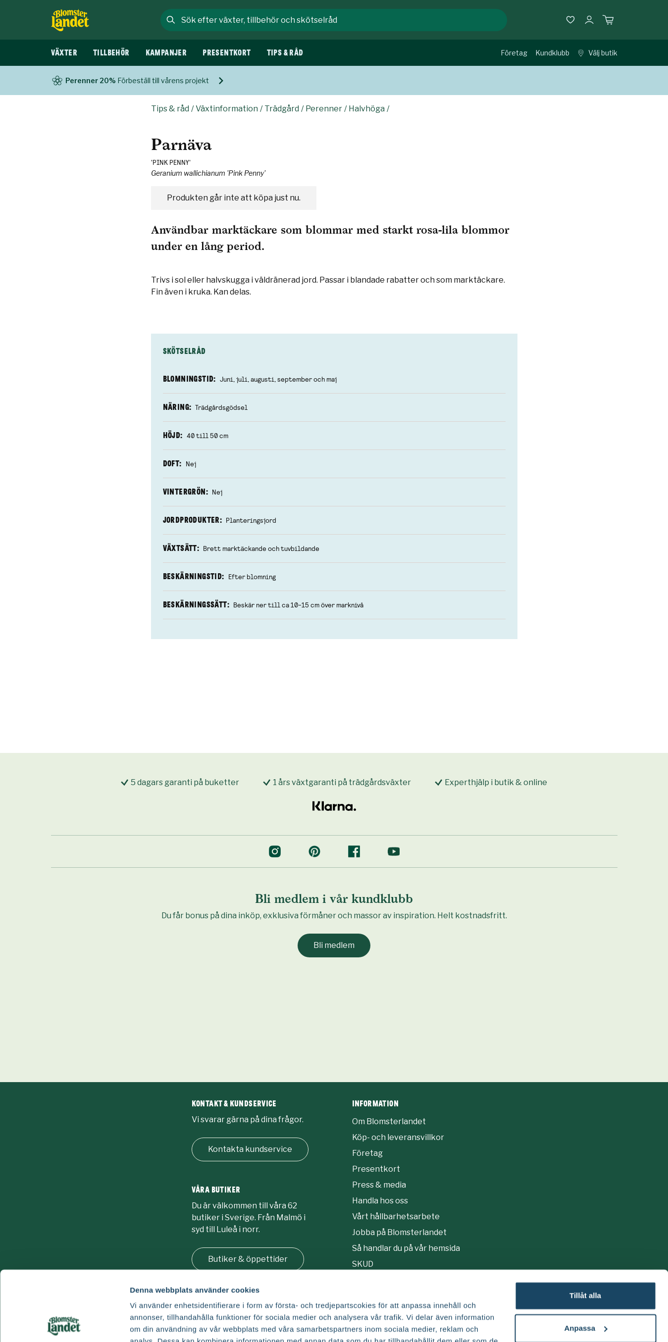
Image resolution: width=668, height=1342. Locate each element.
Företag (514, 53)
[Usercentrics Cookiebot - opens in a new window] (64, 1322)
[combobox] (343, 20)
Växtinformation (227, 108)
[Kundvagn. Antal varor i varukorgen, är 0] (608, 20)
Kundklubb (552, 53)
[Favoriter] (570, 20)
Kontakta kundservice (250, 1149)
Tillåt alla (585, 1226)
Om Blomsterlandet (389, 1121)
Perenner (324, 108)
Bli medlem (334, 945)
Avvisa (585, 1291)
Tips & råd (170, 108)
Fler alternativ (154, 1322)
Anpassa (585, 1258)
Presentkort (376, 1169)
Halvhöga (367, 108)
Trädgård (281, 108)
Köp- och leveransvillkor (398, 1137)
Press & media (379, 1185)
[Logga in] (589, 20)
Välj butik (597, 53)
